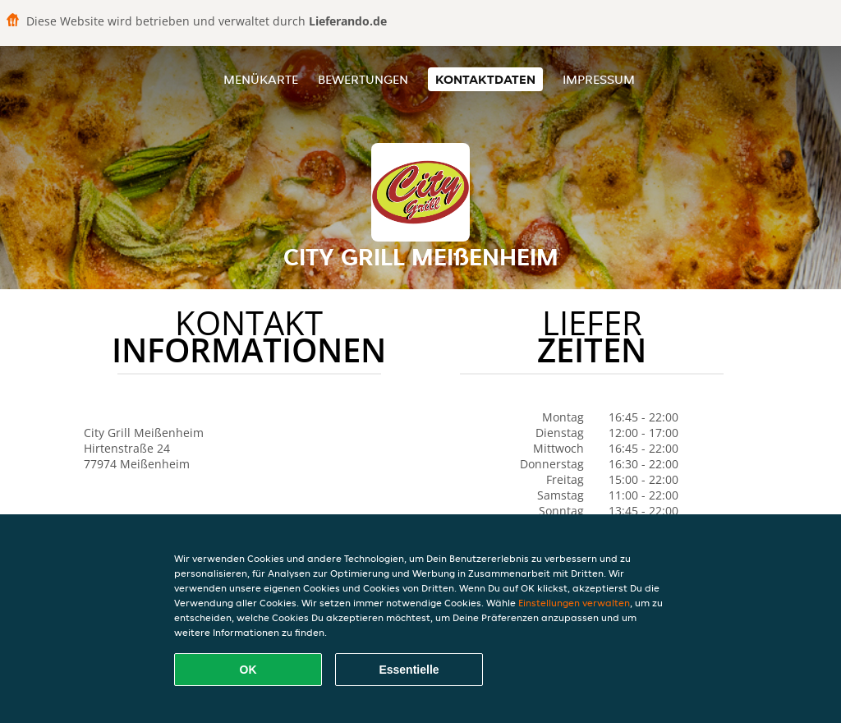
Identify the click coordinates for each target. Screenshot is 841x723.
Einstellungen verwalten (574, 602)
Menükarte (260, 79)
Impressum (599, 79)
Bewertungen (363, 79)
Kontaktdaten (485, 79)
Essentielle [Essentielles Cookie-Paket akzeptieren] (409, 669)
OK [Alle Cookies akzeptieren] (248, 669)
